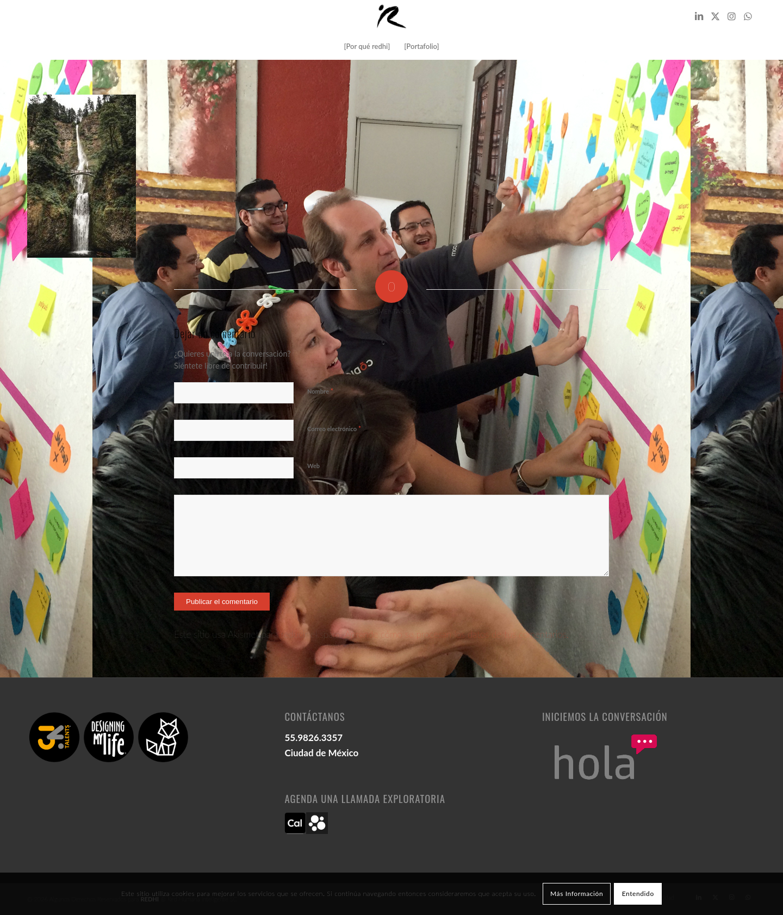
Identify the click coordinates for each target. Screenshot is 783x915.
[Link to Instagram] (731, 16)
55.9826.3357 (313, 737)
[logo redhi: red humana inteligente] (391, 16)
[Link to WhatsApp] (747, 16)
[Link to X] (715, 16)
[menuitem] (367, 46)
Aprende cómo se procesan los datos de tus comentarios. (457, 634)
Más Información (576, 893)
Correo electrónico (334, 428)
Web (313, 465)
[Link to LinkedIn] (699, 16)
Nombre (320, 391)
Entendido (638, 893)
